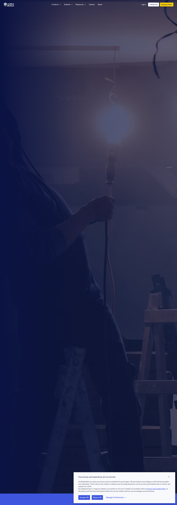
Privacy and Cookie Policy (156, 489)
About (100, 5)
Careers (92, 5)
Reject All (97, 497)
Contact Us (153, 5)
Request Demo (166, 5)
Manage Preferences (116, 497)
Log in (143, 5)
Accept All (84, 497)
